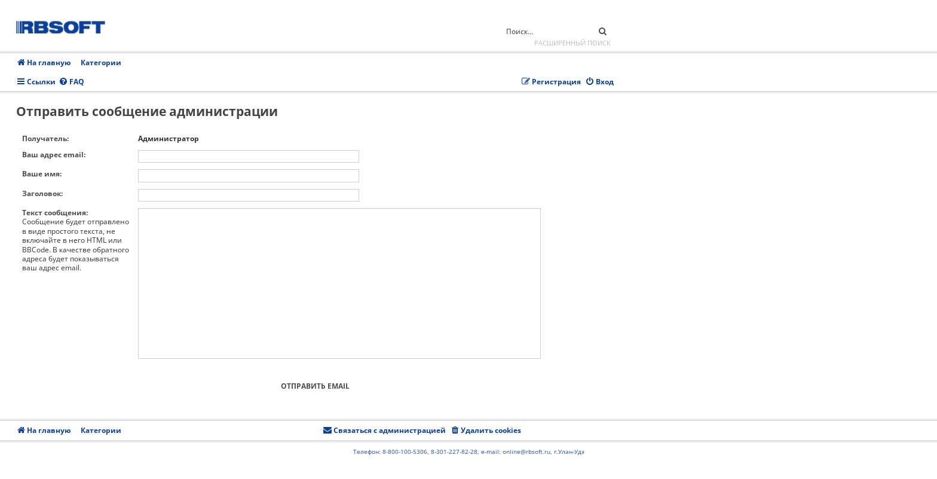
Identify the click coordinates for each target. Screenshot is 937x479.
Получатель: (45, 138)
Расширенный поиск (572, 42)
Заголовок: (42, 193)
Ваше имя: (42, 174)
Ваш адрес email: (53, 155)
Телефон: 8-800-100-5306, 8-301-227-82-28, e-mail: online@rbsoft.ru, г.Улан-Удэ (468, 451)
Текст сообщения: (55, 213)
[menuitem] (71, 82)
